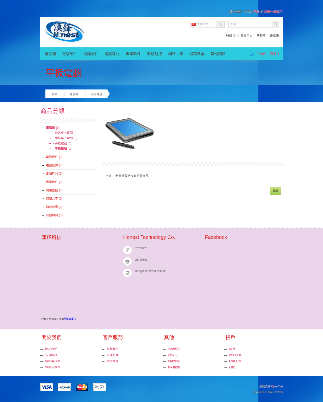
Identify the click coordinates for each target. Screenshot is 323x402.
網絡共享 (175, 54)
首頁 (54, 94)
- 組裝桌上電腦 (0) (65, 138)
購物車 (261, 35)
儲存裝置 (196, 54)
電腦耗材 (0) (54, 173)
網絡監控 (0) (54, 190)
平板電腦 (96, 94)
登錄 (256, 11)
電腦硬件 (69, 54)
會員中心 (246, 35)
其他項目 (218, 54)
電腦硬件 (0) (54, 157)
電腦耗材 (112, 54)
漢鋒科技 (70, 319)
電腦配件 (90, 54)
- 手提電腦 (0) (62, 143)
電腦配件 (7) (54, 165)
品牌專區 (174, 349)
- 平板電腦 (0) (62, 148)
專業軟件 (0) (54, 182)
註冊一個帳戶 (273, 11)
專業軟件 (133, 54)
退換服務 (112, 355)
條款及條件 (52, 367)
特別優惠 (174, 367)
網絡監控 (154, 54)
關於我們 (51, 349)
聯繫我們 (112, 349)
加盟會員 (174, 361)
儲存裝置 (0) (54, 207)
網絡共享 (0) (54, 198)
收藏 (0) (231, 35)
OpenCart (277, 386)
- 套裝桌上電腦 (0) (65, 133)
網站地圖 (112, 361)
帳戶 (232, 349)
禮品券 (172, 355)
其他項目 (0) (54, 215)
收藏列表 (235, 361)
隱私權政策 (52, 361)
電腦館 (50, 54)
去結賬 (274, 35)
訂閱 (232, 367)
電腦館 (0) (53, 128)
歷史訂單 (235, 355)
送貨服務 (51, 355)
